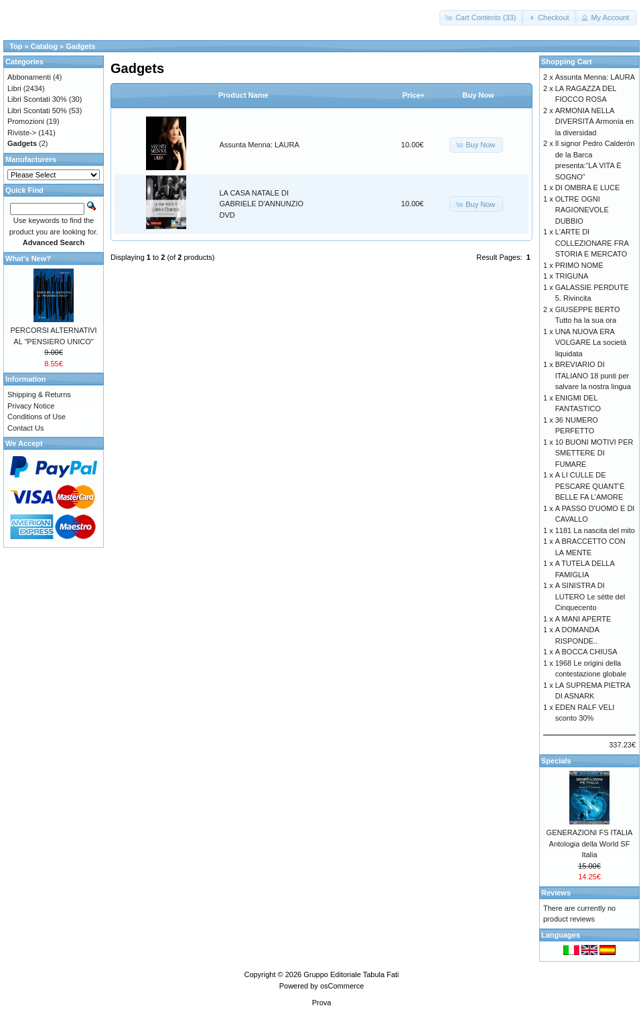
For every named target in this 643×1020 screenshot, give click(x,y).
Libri (14, 88)
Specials (556, 761)
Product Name (243, 95)
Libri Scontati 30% (37, 99)
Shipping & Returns (39, 394)
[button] (481, 17)
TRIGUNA (572, 276)
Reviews (556, 893)
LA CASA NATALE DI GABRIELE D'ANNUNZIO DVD (262, 204)
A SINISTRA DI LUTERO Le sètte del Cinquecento (590, 596)
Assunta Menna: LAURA (259, 145)
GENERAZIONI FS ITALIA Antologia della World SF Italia (590, 843)
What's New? (28, 258)
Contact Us (25, 428)
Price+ (414, 95)
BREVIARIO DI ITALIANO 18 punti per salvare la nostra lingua (593, 375)
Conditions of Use (36, 417)
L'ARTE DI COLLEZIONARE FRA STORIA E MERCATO (591, 243)
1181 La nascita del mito (595, 530)
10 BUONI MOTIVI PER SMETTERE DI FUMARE (594, 453)
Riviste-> (21, 133)
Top (15, 46)
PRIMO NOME (579, 265)
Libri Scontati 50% (37, 110)
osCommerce (342, 986)
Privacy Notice (30, 406)
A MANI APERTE (583, 619)
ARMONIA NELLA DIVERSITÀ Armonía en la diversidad (594, 121)
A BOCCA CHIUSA (586, 652)
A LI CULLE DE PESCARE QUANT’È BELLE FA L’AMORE (590, 486)
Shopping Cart (566, 62)
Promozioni (25, 121)
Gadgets (80, 46)
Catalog (44, 46)
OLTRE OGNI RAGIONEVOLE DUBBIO (582, 210)
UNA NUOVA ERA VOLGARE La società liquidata (590, 342)
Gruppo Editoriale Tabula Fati (351, 974)
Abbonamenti (29, 77)
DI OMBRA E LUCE (587, 188)
